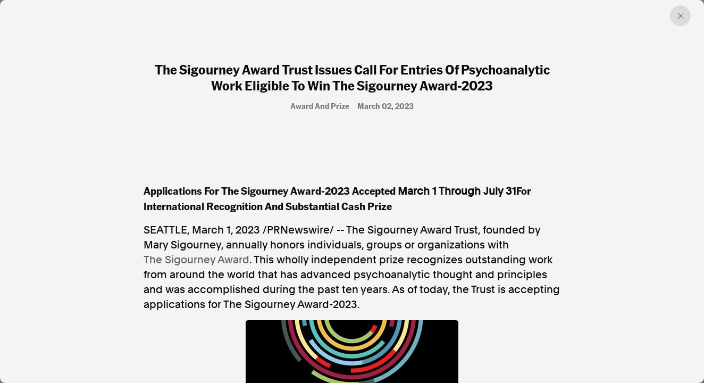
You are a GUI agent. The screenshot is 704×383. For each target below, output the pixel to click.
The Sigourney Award (196, 259)
